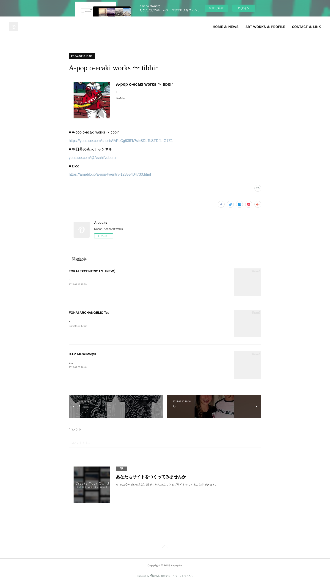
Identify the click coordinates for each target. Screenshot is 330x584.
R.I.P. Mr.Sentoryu (82, 354)
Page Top (165, 547)
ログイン (244, 8)
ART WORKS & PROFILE (265, 27)
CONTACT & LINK (306, 27)
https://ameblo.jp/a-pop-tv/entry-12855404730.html (110, 174)
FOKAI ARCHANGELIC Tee (89, 312)
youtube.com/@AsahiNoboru (92, 158)
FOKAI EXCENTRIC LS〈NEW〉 (93, 271)
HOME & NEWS (226, 27)
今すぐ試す (216, 8)
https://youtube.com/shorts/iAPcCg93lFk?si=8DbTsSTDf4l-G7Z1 (121, 141)
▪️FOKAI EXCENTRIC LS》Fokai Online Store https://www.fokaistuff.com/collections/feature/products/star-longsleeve (139, 279)
